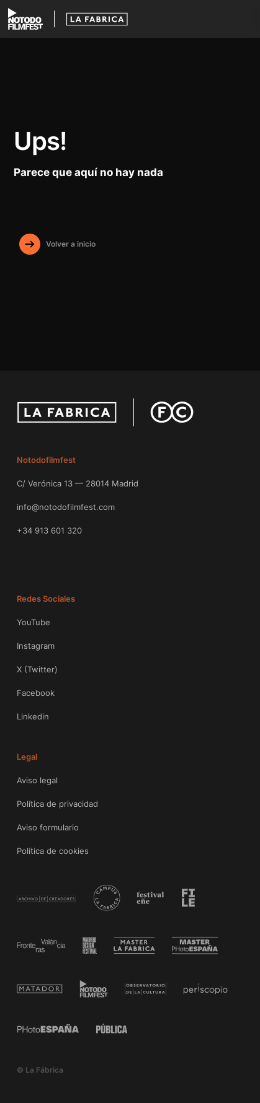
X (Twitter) (37, 669)
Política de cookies (53, 851)
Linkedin (33, 716)
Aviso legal (37, 780)
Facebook (36, 693)
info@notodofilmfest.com (66, 507)
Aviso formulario (48, 827)
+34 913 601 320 (49, 530)
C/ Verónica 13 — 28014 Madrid (77, 483)
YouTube (33, 622)
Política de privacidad (57, 804)
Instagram (36, 646)
